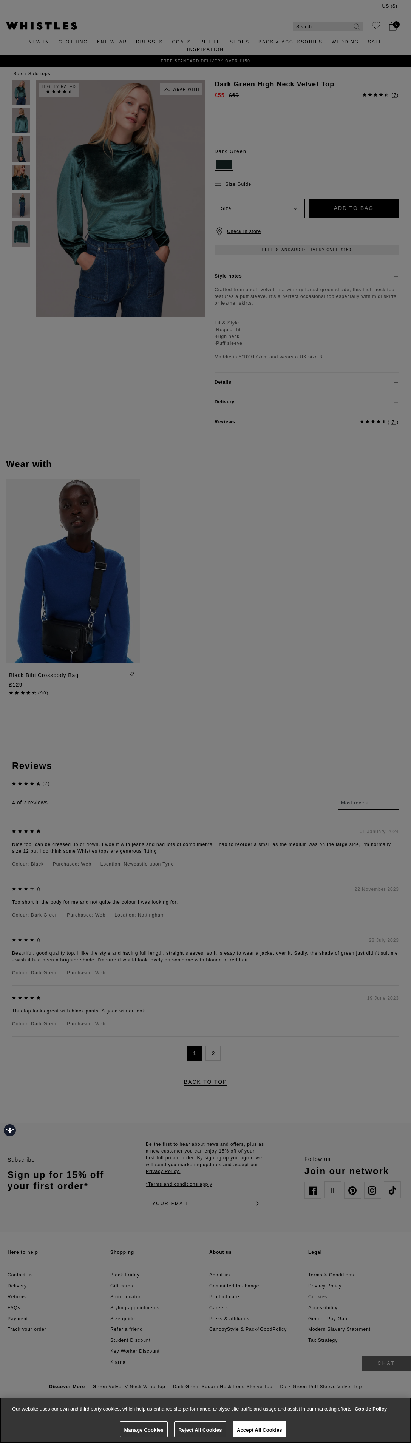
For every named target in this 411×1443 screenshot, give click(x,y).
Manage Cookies (143, 1430)
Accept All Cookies (259, 1430)
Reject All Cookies (200, 1430)
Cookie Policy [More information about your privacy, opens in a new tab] (371, 1409)
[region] (205, 1420)
